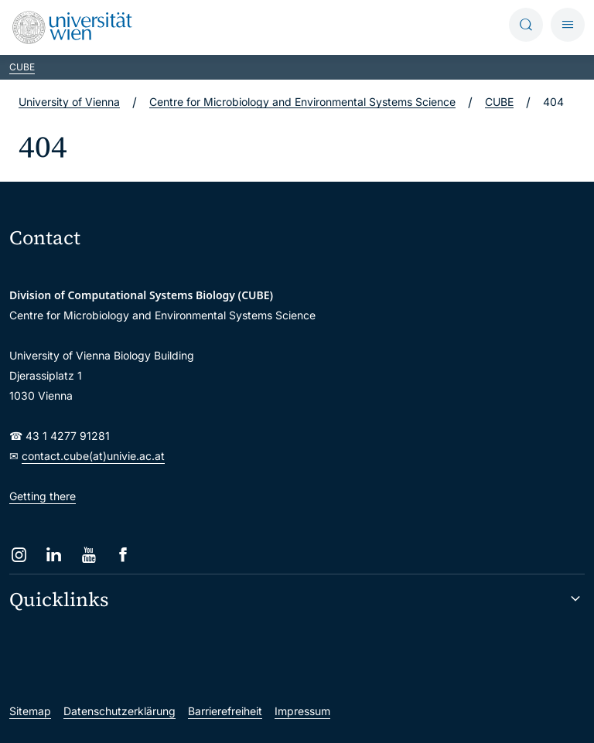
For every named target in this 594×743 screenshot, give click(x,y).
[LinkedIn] (54, 555)
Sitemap (30, 710)
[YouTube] (88, 555)
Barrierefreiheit (225, 710)
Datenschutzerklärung (119, 710)
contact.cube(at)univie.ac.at (93, 455)
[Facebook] (123, 555)
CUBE (22, 67)
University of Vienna (69, 101)
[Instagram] (19, 555)
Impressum (302, 710)
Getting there (42, 496)
